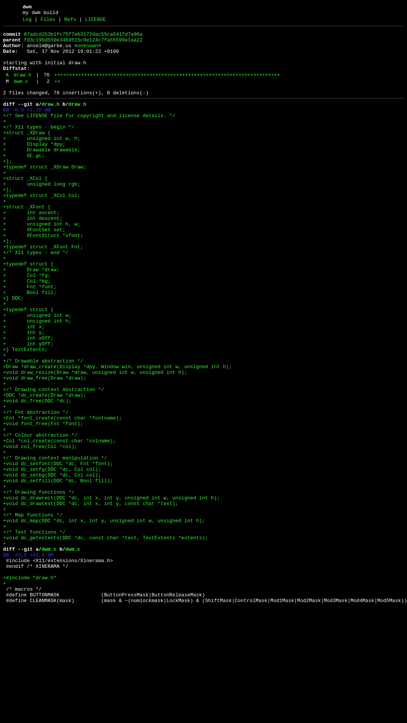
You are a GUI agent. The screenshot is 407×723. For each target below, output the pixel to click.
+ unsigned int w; (37, 372)
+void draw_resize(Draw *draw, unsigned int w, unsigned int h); (95, 440)
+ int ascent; (31, 249)
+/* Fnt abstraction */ (36, 488)
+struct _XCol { (25, 208)
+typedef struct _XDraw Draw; (44, 194)
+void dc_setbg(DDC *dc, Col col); (52, 564)
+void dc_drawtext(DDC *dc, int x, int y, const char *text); (90, 598)
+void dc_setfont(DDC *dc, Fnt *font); (58, 550)
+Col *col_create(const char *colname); (59, 523)
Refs (70, 21)
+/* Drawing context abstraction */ (53, 461)
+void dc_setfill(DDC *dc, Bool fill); (58, 570)
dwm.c (20, 94)
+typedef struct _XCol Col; (41, 228)
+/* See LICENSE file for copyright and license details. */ (89, 132)
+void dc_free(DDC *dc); (37, 475)
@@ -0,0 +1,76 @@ (27, 125)
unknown (87, 51)
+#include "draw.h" (29, 687)
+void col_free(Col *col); (40, 529)
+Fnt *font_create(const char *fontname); (62, 495)
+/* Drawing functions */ (38, 584)
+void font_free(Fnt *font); (43, 502)
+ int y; (24, 392)
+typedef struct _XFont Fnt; (43, 290)
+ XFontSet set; (34, 269)
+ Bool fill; (29, 345)
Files (47, 21)
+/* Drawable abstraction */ (43, 427)
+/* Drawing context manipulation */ (55, 543)
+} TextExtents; (25, 413)
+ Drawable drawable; (41, 173)
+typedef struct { (28, 310)
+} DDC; (13, 351)
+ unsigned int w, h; (41, 160)
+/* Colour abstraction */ (40, 516)
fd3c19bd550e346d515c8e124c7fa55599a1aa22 (83, 44)
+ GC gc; (24, 180)
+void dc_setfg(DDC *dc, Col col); (52, 557)
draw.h (22, 86)
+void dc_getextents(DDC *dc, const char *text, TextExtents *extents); (105, 639)
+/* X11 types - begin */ (38, 146)
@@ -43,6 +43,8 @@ (28, 659)
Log (27, 21)
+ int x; (24, 386)
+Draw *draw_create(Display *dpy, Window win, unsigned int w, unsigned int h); (117, 434)
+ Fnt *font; (29, 338)
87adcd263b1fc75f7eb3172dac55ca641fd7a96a (83, 37)
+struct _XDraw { (27, 153)
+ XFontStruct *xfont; (43, 276)
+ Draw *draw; (31, 317)
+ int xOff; (28, 399)
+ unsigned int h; (37, 379)
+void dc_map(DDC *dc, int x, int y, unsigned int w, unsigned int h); (104, 618)
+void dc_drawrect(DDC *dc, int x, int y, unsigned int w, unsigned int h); (111, 591)
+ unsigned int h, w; (41, 262)
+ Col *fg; (27, 324)
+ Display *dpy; (34, 167)
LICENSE (95, 21)
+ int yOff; (28, 406)
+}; (7, 187)
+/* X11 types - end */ (36, 297)
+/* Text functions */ (34, 632)
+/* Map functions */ (32, 612)
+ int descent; (32, 256)
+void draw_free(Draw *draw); (44, 447)
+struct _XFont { (27, 242)
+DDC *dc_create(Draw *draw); (44, 468)
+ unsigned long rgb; (41, 214)
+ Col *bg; (27, 331)
